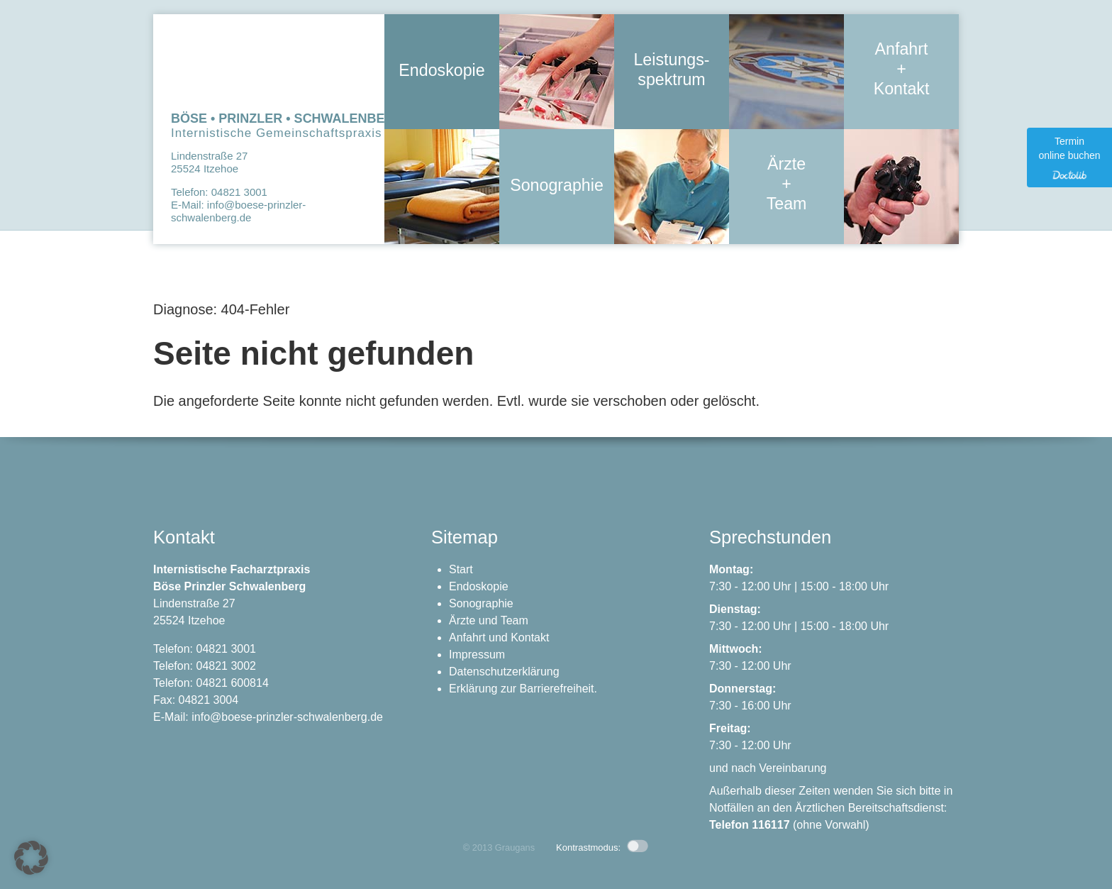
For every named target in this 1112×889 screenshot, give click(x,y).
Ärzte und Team (488, 620)
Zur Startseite (269, 64)
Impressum (477, 654)
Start (461, 569)
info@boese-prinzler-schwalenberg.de (238, 211)
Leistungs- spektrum (672, 70)
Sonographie (556, 185)
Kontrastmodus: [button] (602, 847)
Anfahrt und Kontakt (499, 637)
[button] (31, 858)
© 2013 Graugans (499, 847)
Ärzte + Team (787, 185)
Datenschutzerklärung (504, 672)
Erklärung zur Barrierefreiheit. (523, 689)
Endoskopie (441, 70)
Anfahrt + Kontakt (901, 70)
